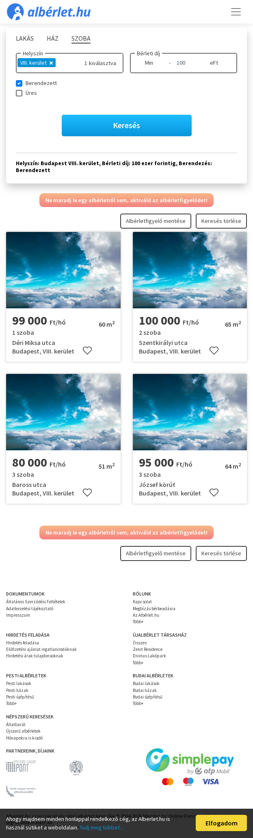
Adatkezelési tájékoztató (29, 608)
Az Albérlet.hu (146, 615)
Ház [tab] (52, 38)
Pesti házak (17, 690)
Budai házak (145, 690)
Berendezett (41, 83)
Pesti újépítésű (20, 697)
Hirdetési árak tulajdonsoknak (34, 656)
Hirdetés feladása (22, 643)
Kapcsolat (142, 601)
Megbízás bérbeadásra (154, 608)
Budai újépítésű (147, 697)
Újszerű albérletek (23, 731)
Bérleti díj (148, 53)
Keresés (126, 125)
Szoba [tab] (81, 38)
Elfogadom (221, 823)
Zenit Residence (147, 649)
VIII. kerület (36, 62)
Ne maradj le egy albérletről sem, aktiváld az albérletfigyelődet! (126, 200)
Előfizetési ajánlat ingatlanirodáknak (41, 649)
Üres (31, 92)
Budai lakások (146, 683)
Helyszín (33, 53)
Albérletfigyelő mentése (156, 221)
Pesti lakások (18, 683)
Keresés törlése (221, 221)
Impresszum (18, 615)
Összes (140, 643)
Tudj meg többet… (102, 827)
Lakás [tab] (25, 38)
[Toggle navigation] (236, 12)
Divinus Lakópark (149, 656)
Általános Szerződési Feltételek (35, 601)
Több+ (138, 621)
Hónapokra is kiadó (24, 738)
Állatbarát (16, 724)
